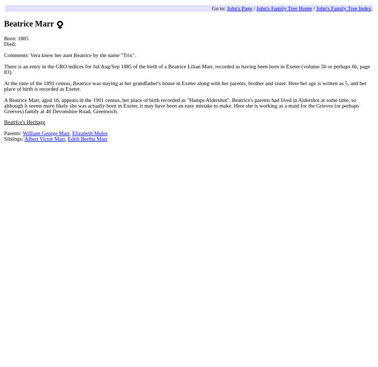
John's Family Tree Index (343, 8)
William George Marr (46, 133)
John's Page (239, 8)
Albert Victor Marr (44, 139)
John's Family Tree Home (284, 8)
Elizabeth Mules (90, 133)
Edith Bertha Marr (87, 139)
